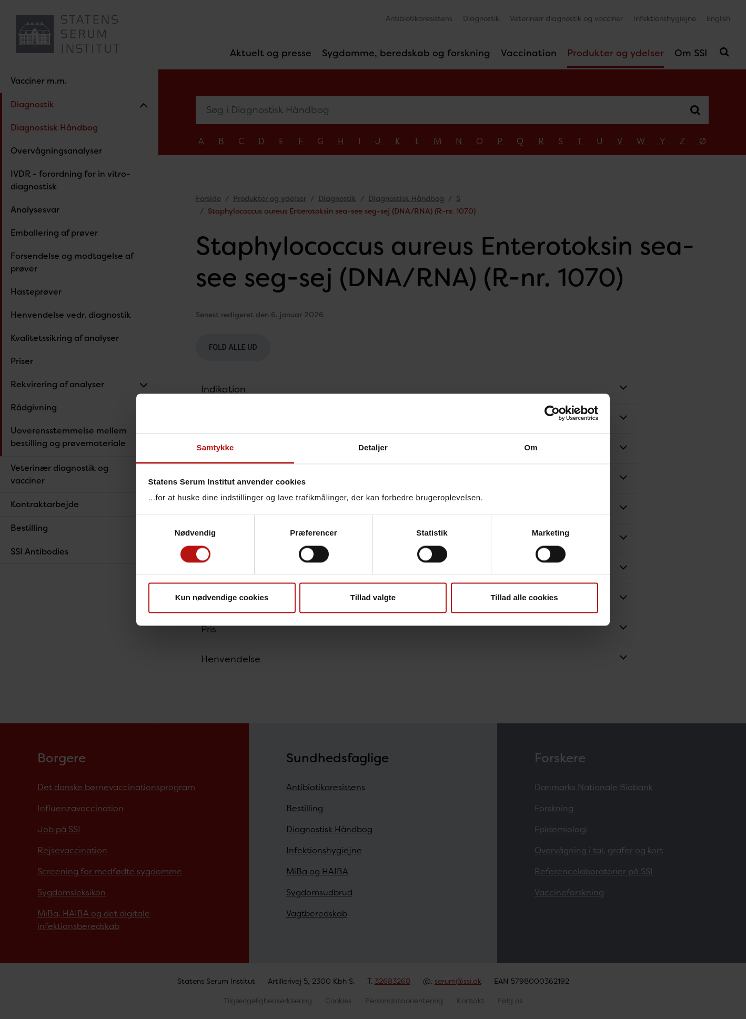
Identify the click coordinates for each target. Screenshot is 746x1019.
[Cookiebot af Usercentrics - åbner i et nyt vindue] (552, 413)
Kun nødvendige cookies (222, 597)
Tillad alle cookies (524, 597)
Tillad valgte (373, 597)
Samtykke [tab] (215, 447)
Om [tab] (530, 447)
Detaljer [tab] (373, 447)
